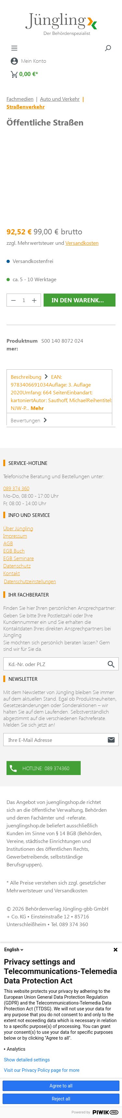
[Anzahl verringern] (13, 300)
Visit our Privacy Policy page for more (41, 1070)
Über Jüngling (18, 528)
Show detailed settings (27, 1059)
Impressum (15, 535)
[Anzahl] (24, 300)
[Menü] (14, 47)
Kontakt (11, 573)
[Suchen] (107, 47)
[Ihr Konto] (28, 60)
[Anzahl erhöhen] (34, 300)
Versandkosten (82, 242)
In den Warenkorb (81, 300)
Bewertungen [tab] (30, 420)
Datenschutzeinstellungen (30, 581)
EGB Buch (14, 550)
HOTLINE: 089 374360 (39, 767)
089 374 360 (16, 488)
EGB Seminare (18, 558)
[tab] (59, 391)
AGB (8, 543)
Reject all (61, 1098)
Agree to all (60, 1085)
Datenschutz (17, 565)
